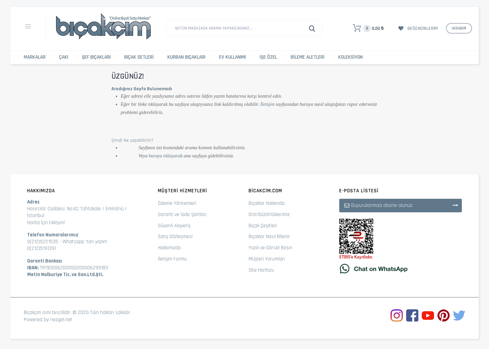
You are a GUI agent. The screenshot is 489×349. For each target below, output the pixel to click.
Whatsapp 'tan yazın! (84, 241)
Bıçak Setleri (139, 57)
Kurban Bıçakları (186, 57)
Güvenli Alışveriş (174, 225)
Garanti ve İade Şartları (182, 214)
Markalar (35, 57)
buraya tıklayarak (166, 155)
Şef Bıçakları (96, 57)
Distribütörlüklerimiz (269, 214)
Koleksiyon (350, 57)
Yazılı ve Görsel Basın (270, 247)
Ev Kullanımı (232, 57)
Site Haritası (261, 270)
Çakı (63, 57)
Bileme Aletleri (308, 57)
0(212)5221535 (42, 241)
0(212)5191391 (41, 248)
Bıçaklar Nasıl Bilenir (269, 236)
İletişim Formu (172, 258)
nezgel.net (61, 319)
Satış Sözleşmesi (175, 236)
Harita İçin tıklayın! (46, 222)
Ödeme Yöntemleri (177, 203)
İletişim (267, 104)
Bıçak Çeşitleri (263, 225)
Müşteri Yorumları (267, 258)
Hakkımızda (169, 247)
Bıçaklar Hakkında (267, 203)
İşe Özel (268, 57)
